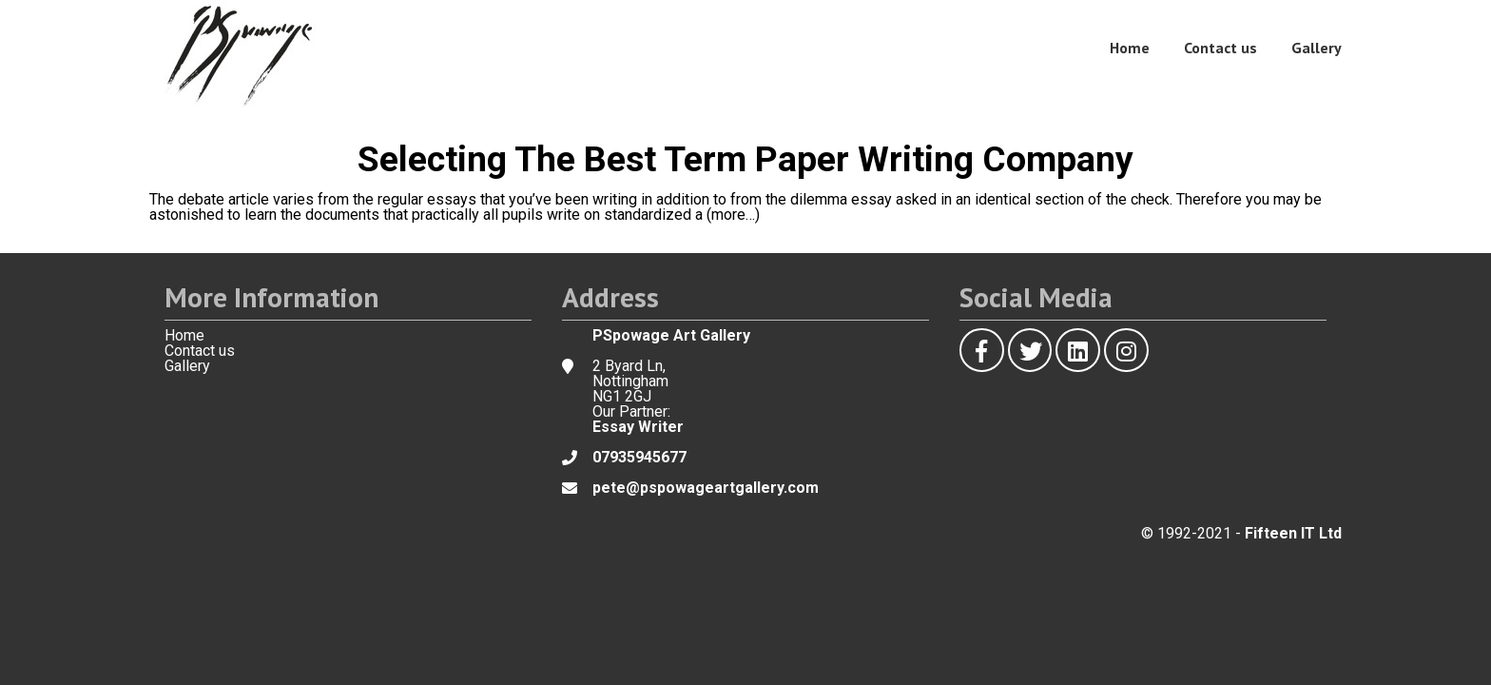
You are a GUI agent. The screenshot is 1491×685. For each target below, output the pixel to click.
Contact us (1220, 47)
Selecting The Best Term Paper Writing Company (745, 159)
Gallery (1316, 47)
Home (1130, 47)
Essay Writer (638, 427)
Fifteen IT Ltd (1293, 533)
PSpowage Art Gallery (671, 335)
